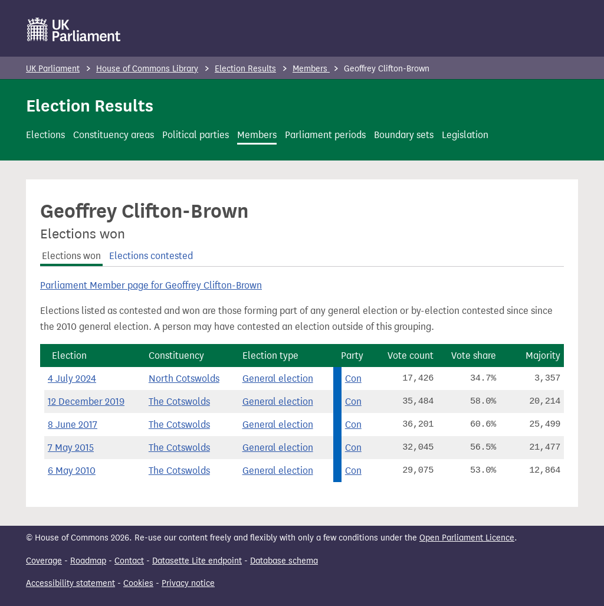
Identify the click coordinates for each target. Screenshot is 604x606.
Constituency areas (113, 134)
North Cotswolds (184, 378)
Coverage (44, 561)
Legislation (465, 134)
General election (277, 378)
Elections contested (151, 255)
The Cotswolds (179, 401)
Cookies (138, 583)
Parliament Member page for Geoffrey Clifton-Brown (151, 285)
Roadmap (88, 561)
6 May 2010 (72, 470)
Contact (129, 561)
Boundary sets (404, 134)
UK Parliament (53, 69)
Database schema (284, 561)
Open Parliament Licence (466, 538)
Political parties (195, 134)
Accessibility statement (70, 583)
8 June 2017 (72, 424)
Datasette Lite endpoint (197, 561)
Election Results (245, 69)
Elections (45, 134)
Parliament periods (325, 134)
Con (353, 378)
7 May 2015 (71, 447)
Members (311, 69)
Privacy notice (188, 583)
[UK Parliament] (74, 29)
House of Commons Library (147, 69)
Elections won (71, 255)
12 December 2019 (86, 401)
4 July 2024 (72, 378)
